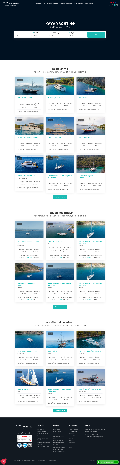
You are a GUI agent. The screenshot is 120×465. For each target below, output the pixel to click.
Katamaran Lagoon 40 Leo (27, 351)
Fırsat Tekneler (47, 4)
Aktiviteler (69, 4)
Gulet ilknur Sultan (24, 389)
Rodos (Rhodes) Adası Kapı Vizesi (44, 443)
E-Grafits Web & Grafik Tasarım (96, 460)
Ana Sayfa (38, 4)
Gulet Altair (83, 97)
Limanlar (18, 33)
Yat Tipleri (37, 33)
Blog (86, 4)
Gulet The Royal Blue (59, 452)
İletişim (91, 4)
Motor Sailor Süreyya (59, 447)
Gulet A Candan (58, 440)
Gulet (70, 447)
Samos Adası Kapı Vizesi (43, 439)
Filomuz (62, 4)
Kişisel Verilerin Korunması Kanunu (43, 432)
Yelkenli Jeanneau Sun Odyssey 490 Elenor (60, 177)
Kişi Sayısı (73, 33)
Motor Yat (72, 442)
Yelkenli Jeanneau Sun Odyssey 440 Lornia (90, 242)
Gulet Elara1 (56, 429)
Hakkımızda (41, 429)
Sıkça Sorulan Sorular (44, 446)
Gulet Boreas (57, 431)
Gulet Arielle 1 (53, 351)
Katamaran (72, 445)
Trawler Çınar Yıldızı (55, 97)
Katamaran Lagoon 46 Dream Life (29, 242)
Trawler (71, 438)
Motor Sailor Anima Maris (58, 437)
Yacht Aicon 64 (57, 445)
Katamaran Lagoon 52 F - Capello (88, 177)
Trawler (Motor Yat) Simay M (28, 138)
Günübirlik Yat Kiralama (73, 432)
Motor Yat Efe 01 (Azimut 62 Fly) (90, 351)
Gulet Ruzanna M (54, 138)
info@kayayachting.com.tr (94, 437)
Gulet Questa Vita (85, 138)
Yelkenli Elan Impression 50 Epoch (27, 284)
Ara (96, 35)
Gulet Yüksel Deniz (58, 449)
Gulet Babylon (57, 434)
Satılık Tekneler (73, 429)
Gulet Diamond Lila (55, 241)
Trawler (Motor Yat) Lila (26, 176)
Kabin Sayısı (55, 33)
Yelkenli (71, 440)
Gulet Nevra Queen (25, 97)
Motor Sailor (72, 436)
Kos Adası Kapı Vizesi (43, 436)
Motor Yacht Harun (58, 442)
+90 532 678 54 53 (91, 434)
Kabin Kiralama (78, 4)
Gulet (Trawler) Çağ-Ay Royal (90, 389)
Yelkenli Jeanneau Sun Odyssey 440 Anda (60, 284)
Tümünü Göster (60, 197)
